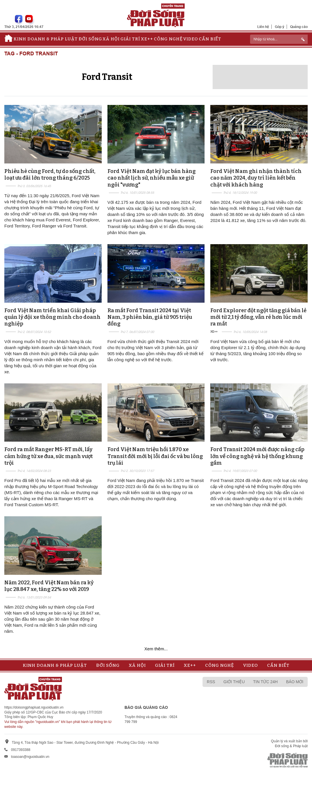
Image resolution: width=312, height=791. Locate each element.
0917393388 (20, 750)
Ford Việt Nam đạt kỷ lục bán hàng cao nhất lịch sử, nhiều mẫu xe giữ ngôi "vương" (151, 178)
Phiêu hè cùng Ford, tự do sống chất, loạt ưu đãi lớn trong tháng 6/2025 (49, 174)
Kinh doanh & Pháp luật (46, 39)
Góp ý (279, 27)
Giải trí (130, 39)
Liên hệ (263, 27)
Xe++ (147, 39)
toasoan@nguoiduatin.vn (30, 757)
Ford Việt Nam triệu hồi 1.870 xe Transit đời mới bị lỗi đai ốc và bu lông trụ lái (155, 456)
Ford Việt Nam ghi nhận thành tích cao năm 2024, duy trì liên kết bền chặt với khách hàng (256, 178)
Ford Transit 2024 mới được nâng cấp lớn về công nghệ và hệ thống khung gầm (257, 456)
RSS (211, 681)
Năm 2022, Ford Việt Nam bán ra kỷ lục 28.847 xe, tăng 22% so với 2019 (49, 585)
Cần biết (210, 39)
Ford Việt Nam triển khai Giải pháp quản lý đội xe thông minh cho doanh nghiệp (52, 317)
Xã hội (111, 39)
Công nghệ (168, 39)
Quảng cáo (299, 27)
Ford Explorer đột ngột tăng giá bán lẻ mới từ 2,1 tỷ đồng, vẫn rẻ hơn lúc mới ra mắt (258, 317)
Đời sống (90, 39)
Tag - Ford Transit (31, 53)
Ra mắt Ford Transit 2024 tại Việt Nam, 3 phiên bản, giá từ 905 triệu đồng (149, 317)
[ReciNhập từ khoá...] (279, 39)
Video (190, 39)
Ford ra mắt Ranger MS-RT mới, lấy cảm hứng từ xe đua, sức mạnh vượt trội (48, 456)
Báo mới (294, 681)
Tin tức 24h (265, 681)
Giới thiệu (234, 681)
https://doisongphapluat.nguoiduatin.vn (34, 707)
